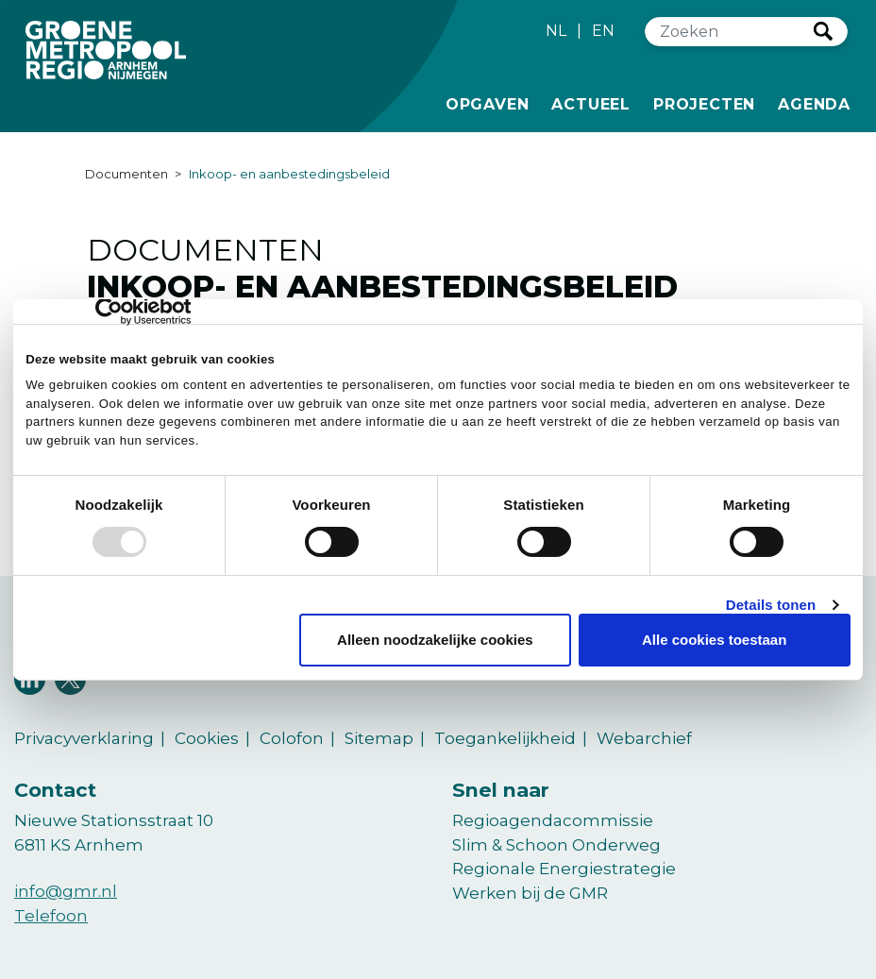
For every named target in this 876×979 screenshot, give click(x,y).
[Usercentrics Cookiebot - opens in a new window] (108, 311)
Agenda (814, 104)
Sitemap (379, 738)
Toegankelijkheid (505, 738)
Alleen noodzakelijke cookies (435, 640)
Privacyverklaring (84, 738)
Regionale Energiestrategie (564, 868)
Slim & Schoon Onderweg (556, 845)
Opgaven (488, 103)
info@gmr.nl (65, 891)
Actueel (591, 103)
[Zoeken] (730, 31)
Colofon (292, 738)
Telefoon (51, 915)
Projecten (704, 103)
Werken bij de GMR (530, 893)
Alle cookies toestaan (714, 640)
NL (556, 31)
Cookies (207, 738)
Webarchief (644, 738)
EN (603, 31)
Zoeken (823, 31)
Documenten (126, 173)
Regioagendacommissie (552, 820)
